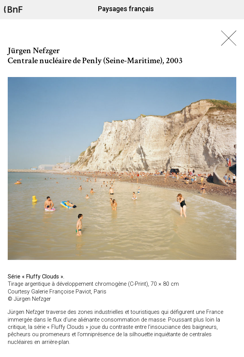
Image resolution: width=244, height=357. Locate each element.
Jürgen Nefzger (32, 299)
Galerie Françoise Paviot (61, 291)
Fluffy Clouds (42, 276)
